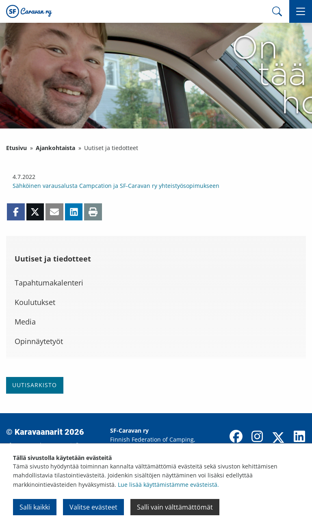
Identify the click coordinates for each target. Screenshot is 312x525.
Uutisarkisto (34, 385)
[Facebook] (236, 437)
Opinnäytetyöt (39, 341)
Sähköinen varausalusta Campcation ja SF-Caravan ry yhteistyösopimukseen (116, 186)
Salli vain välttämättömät (175, 507)
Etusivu (16, 148)
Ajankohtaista (55, 148)
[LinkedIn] (299, 437)
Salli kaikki (35, 507)
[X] (278, 438)
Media (25, 322)
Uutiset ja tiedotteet (53, 259)
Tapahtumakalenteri (49, 283)
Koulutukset (35, 302)
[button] (300, 11)
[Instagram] (257, 437)
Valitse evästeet (93, 507)
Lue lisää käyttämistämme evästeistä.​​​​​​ (168, 484)
